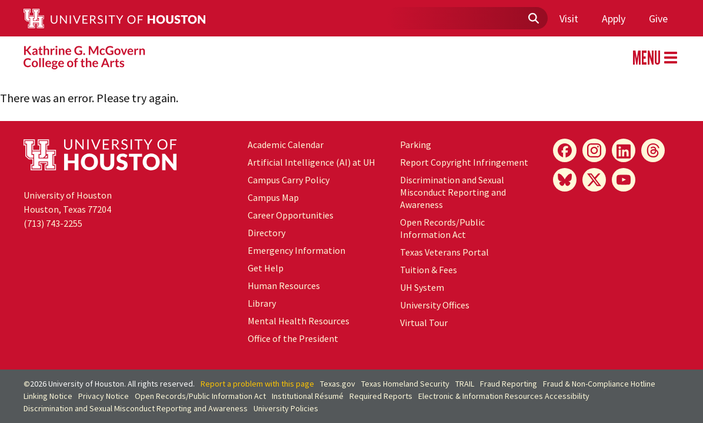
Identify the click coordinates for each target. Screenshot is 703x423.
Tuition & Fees (428, 270)
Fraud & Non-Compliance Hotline (599, 383)
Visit (568, 18)
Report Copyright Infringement (464, 162)
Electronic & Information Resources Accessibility (503, 396)
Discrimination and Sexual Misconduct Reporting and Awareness (453, 192)
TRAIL (464, 383)
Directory (266, 233)
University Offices (434, 305)
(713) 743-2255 (53, 223)
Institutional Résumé (308, 396)
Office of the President (293, 338)
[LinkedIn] (623, 150)
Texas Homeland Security (405, 383)
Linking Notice (48, 396)
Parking (415, 144)
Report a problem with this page (257, 383)
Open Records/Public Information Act (442, 228)
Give (658, 18)
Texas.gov (337, 383)
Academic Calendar (286, 144)
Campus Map (273, 197)
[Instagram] (594, 150)
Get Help (266, 268)
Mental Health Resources (298, 321)
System (422, 287)
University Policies (286, 408)
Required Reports (380, 396)
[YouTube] (623, 180)
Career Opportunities (291, 215)
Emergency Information (296, 250)
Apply (613, 18)
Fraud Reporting (508, 383)
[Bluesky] (565, 180)
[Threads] (653, 150)
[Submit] (533, 19)
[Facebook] (565, 150)
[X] (594, 180)
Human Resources (284, 285)
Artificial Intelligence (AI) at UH (311, 162)
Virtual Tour (424, 322)
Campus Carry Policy (288, 180)
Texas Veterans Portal (444, 252)
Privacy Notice (103, 396)
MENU (654, 58)
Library (262, 303)
